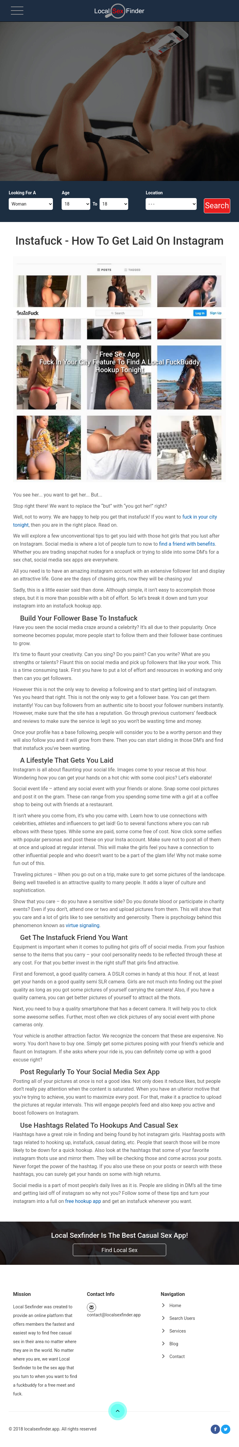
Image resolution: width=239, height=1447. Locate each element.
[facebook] (215, 1429)
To (94, 203)
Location (154, 192)
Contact (177, 1356)
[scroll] (117, 1411)
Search (217, 205)
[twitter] (225, 1429)
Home (175, 1305)
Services (178, 1331)
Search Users (182, 1318)
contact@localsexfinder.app (114, 1314)
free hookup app (83, 1201)
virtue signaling (82, 925)
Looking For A (22, 192)
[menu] (17, 10)
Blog (174, 1343)
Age (65, 192)
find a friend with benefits (187, 544)
